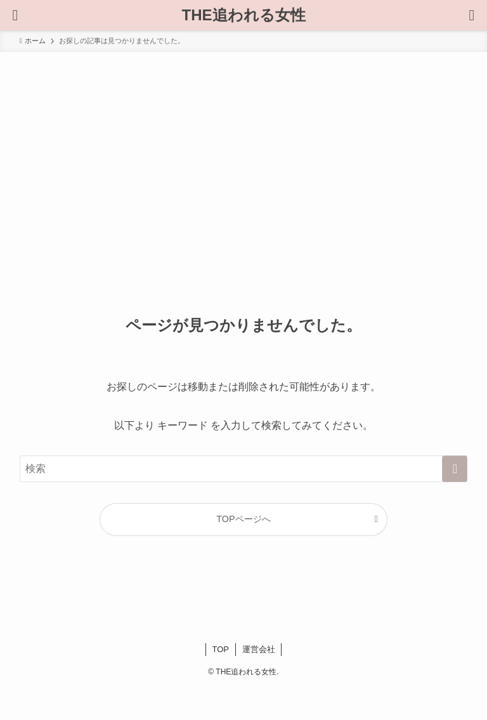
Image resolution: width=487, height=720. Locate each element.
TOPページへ (243, 519)
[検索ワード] (244, 468)
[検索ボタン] (15, 15)
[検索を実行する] (454, 468)
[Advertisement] (243, 147)
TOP (221, 649)
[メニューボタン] (472, 15)
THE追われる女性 (244, 15)
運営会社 (258, 649)
